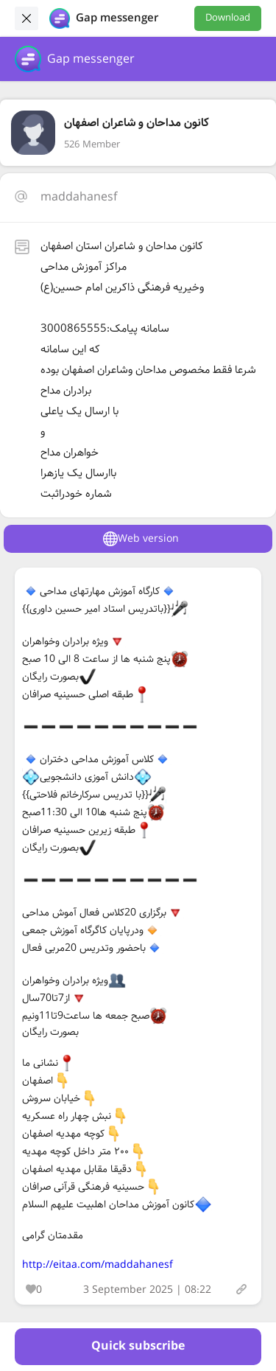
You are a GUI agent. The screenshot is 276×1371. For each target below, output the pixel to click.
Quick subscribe (138, 1346)
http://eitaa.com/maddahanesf (97, 1265)
